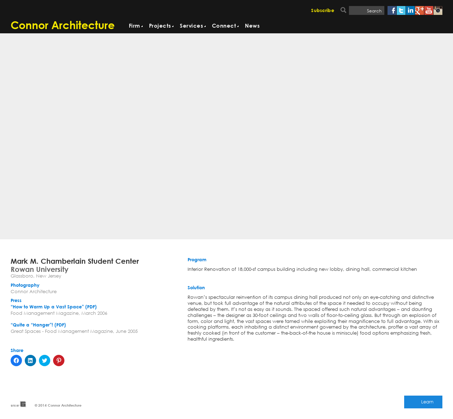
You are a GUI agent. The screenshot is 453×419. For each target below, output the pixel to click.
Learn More (427, 403)
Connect (224, 26)
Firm (134, 26)
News (252, 26)
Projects (160, 26)
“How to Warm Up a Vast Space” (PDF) (54, 307)
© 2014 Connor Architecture (58, 405)
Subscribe (322, 11)
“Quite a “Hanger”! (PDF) (38, 325)
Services (191, 26)
